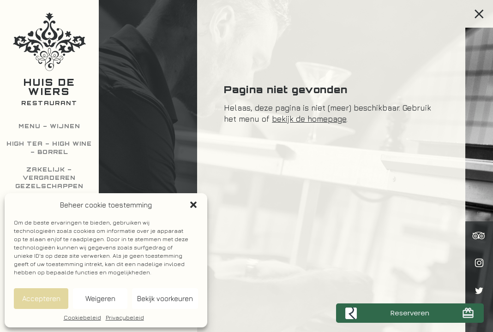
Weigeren (100, 298)
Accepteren (41, 298)
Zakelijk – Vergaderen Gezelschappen (49, 178)
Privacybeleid (125, 317)
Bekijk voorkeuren (165, 298)
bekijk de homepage (309, 119)
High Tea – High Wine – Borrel (49, 147)
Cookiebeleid (82, 317)
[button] (193, 204)
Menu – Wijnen (49, 126)
